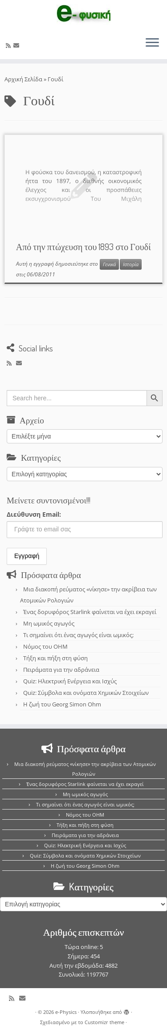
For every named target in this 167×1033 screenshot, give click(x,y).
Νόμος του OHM (45, 646)
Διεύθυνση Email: (34, 514)
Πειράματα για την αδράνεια (61, 670)
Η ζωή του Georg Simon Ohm (62, 704)
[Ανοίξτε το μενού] (152, 43)
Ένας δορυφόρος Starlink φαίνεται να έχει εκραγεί (89, 612)
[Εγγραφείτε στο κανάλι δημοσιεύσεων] (9, 45)
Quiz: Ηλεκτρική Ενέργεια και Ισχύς (70, 681)
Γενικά (109, 264)
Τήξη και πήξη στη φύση (55, 658)
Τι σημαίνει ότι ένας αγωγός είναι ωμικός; (78, 635)
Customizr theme (104, 1022)
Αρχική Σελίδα (24, 79)
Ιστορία (130, 264)
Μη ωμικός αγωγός (48, 623)
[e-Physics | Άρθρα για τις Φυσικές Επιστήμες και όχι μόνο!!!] (83, 14)
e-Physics (66, 1012)
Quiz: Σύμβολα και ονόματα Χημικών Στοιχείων (86, 693)
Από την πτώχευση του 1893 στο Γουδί (83, 246)
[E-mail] (17, 45)
